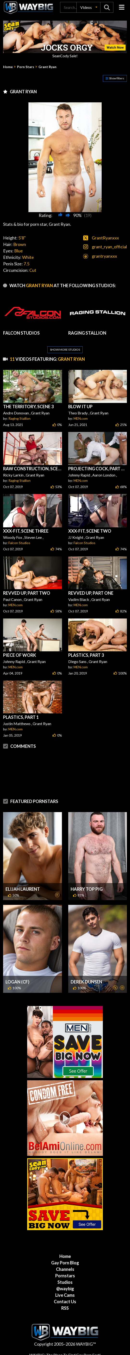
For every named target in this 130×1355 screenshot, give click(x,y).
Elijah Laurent (23, 889)
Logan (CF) (17, 981)
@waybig (65, 1288)
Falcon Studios (19, 543)
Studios (65, 1282)
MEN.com (81, 418)
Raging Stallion (19, 418)
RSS (65, 1308)
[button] (88, 7)
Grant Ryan (47, 67)
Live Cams (65, 1295)
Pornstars (65, 1275)
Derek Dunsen (86, 981)
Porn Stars (25, 67)
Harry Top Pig (87, 889)
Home (8, 67)
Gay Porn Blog (65, 1262)
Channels (65, 1269)
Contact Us (65, 1301)
